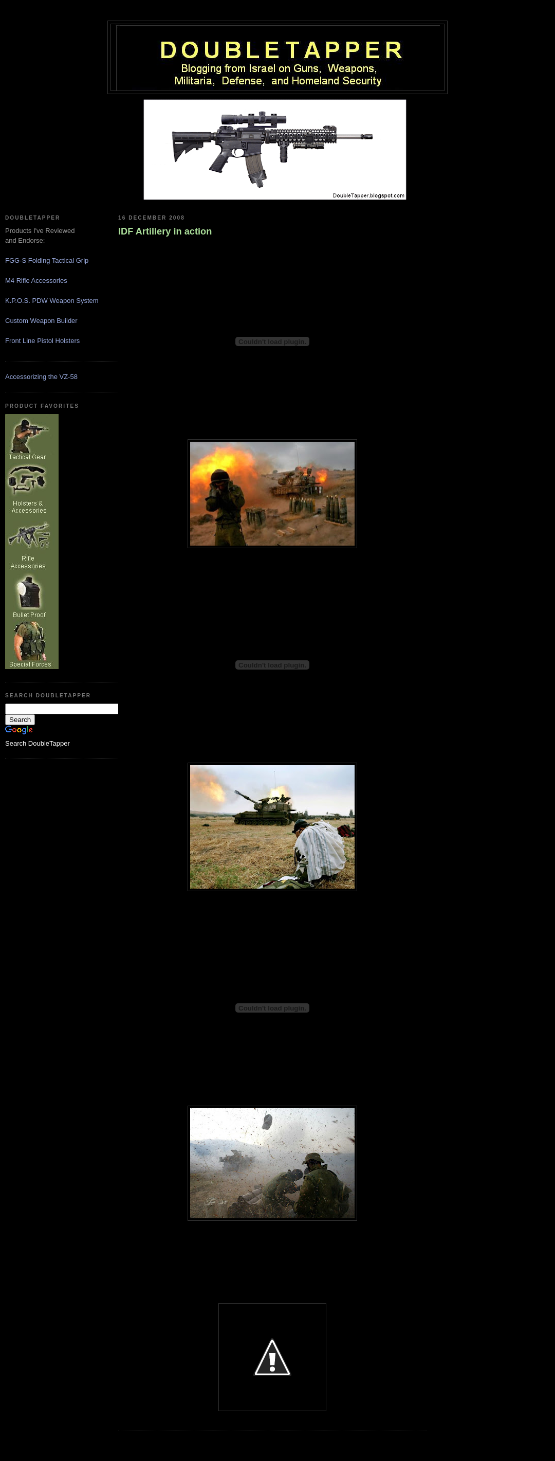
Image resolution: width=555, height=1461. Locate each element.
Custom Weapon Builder (41, 320)
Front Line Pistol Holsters (42, 341)
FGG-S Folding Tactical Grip (46, 260)
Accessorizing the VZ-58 (41, 377)
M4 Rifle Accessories (36, 280)
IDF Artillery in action (165, 231)
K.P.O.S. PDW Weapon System (52, 300)
